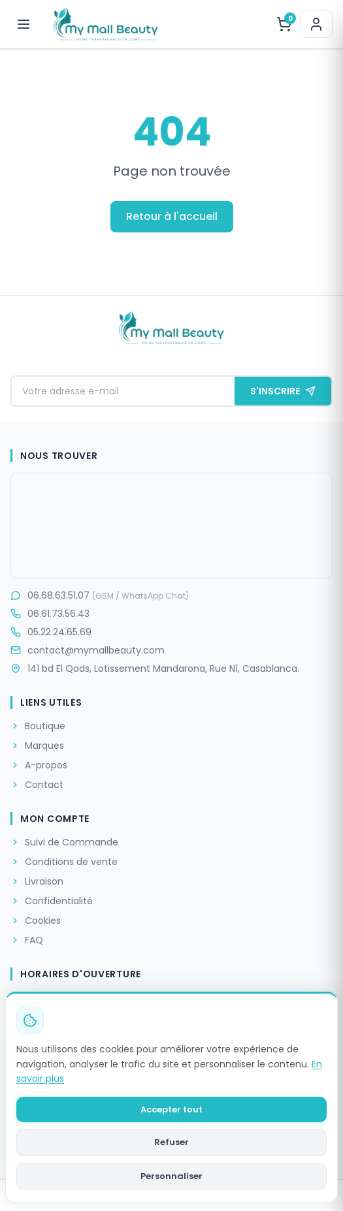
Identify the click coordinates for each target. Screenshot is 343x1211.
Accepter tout (171, 1109)
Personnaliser (171, 1176)
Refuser (171, 1142)
